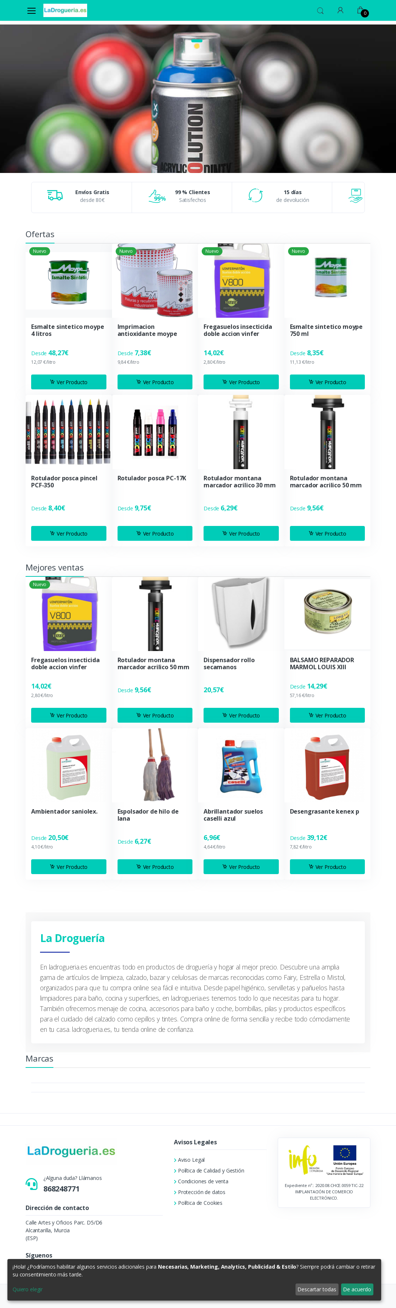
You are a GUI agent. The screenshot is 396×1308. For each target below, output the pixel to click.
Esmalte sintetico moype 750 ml (326, 330)
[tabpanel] (198, 37)
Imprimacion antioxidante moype (147, 330)
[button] (320, 9)
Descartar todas (316, 1289)
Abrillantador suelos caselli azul (233, 815)
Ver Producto (69, 382)
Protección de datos (199, 1192)
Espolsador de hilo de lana (148, 815)
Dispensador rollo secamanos (229, 664)
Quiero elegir (28, 1289)
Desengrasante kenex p (324, 811)
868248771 (61, 1189)
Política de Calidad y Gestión (209, 1170)
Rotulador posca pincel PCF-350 (64, 482)
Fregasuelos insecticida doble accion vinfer (238, 330)
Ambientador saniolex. (64, 811)
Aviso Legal (189, 1159)
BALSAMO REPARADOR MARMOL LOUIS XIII (322, 664)
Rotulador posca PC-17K (152, 478)
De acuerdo (357, 1289)
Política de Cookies (198, 1202)
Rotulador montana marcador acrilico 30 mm (240, 482)
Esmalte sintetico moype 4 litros (67, 330)
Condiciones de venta (201, 1181)
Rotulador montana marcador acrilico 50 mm (326, 482)
